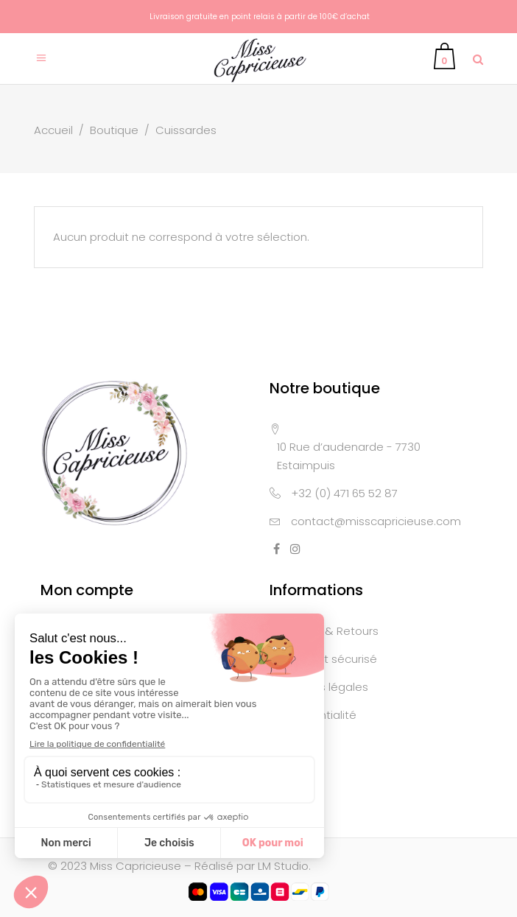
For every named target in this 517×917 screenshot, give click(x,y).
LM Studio (283, 866)
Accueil (53, 130)
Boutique (114, 130)
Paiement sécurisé (326, 659)
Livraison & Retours (327, 631)
